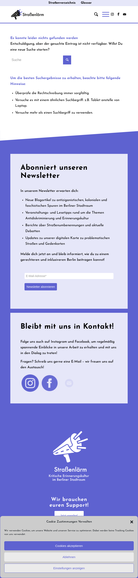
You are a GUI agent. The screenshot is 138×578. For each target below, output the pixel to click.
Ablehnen (69, 557)
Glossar (86, 2)
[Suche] (94, 14)
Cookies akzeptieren (69, 546)
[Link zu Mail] (125, 14)
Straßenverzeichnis (62, 2)
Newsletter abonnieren (41, 286)
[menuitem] (62, 3)
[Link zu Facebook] (119, 14)
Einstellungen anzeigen (69, 568)
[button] (132, 522)
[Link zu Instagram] (112, 14)
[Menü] (103, 14)
